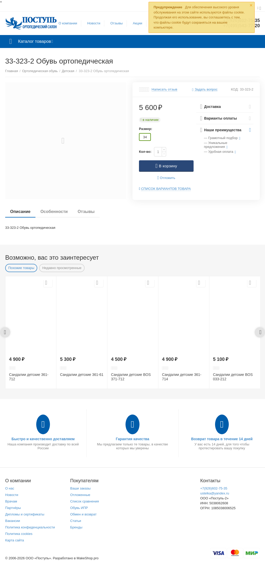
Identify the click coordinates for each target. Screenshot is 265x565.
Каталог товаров (36, 41)
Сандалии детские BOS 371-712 (131, 377)
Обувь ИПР (79, 508)
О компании (67, 23)
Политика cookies (18, 534)
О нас (9, 488)
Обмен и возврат (83, 514)
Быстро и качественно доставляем (43, 439)
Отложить (166, 178)
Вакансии (12, 521)
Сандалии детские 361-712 (28, 377)
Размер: (145, 129)
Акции (137, 23)
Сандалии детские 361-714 (181, 377)
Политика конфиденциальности (30, 527)
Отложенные (80, 495)
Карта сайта (14, 540)
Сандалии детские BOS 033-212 (233, 377)
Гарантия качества (132, 439)
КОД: (235, 89)
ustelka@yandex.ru (214, 493)
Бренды (76, 527)
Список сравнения (84, 501)
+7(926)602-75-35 (213, 488)
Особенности (54, 211)
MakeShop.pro (88, 558)
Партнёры (13, 508)
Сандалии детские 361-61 (82, 375)
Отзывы (116, 23)
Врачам (11, 501)
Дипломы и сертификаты (24, 514)
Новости (93, 23)
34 (145, 137)
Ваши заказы (80, 488)
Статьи (75, 521)
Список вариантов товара (166, 189)
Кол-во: (145, 152)
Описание (20, 211)
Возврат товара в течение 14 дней (222, 439)
